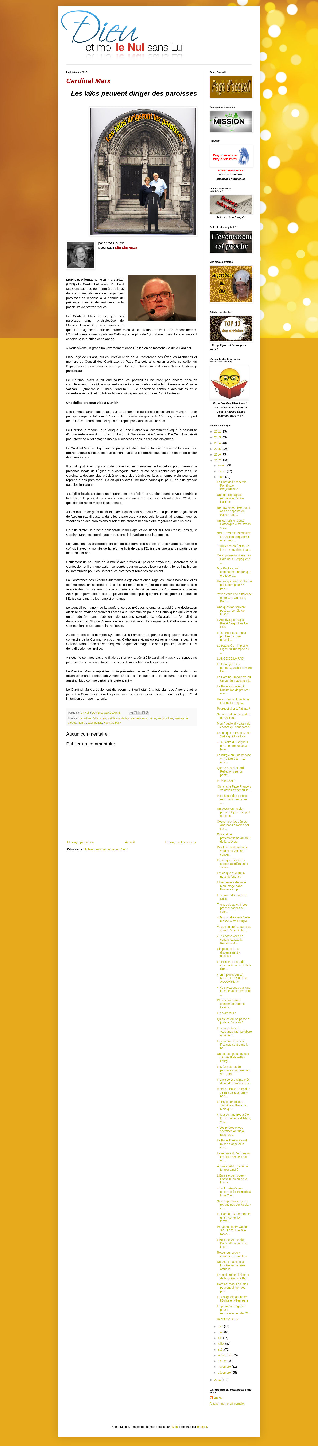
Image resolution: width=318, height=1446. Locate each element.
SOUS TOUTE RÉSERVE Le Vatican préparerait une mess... (234, 537)
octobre (223, 1361)
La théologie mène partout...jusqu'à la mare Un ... (234, 667)
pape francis (95, 722)
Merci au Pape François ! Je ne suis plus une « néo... (233, 1092)
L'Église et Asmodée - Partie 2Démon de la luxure (232, 1243)
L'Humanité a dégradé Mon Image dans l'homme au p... (231, 886)
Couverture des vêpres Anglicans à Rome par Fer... (233, 825)
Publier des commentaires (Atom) (106, 849)
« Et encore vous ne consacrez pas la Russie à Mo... (230, 939)
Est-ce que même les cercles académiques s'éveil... (232, 863)
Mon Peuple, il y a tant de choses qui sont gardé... (234, 725)
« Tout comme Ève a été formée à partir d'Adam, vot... (234, 1118)
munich (82, 722)
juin (220, 1338)
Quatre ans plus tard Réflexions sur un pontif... (230, 771)
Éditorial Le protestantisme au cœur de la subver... (234, 838)
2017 (218, 460)
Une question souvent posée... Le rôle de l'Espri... (231, 610)
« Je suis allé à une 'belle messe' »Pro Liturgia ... (233, 919)
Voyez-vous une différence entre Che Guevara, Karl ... (234, 597)
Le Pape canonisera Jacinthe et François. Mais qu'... (232, 1105)
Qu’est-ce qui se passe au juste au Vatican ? (234, 1020)
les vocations (165, 718)
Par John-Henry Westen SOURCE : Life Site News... (232, 1230)
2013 (218, 437)
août (221, 1349)
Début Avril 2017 (228, 1319)
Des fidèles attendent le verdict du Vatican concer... (232, 851)
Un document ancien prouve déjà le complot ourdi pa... (233, 812)
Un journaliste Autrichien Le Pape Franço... (233, 701)
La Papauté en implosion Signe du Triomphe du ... (233, 649)
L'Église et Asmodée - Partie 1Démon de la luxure (232, 1179)
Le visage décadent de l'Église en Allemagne (232, 1298)
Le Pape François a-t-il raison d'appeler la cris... (232, 1144)
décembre (225, 1372)
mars (221, 477)
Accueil (130, 842)
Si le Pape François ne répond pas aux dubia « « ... (234, 1205)
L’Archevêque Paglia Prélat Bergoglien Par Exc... (232, 623)
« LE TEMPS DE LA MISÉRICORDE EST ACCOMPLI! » (232, 978)
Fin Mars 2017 (226, 1013)
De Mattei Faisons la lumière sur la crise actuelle (231, 1265)
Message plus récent (80, 842)
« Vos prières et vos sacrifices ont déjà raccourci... (230, 1131)
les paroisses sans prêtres (140, 718)
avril (221, 1326)
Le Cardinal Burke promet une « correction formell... (234, 1217)
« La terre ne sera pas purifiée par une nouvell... (231, 636)
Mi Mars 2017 (226, 780)
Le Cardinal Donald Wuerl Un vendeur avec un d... (234, 678)
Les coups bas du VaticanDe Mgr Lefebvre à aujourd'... (234, 1032)
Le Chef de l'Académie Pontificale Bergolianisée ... (232, 485)
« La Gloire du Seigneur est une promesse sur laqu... (233, 745)
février (222, 471)
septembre (225, 1355)
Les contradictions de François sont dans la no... (232, 1044)
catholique (85, 718)
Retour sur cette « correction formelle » (232, 1254)
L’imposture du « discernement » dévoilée (228, 952)
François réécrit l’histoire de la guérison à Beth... (234, 1276)
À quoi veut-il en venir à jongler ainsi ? (232, 1167)
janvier (222, 465)
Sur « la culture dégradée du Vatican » (233, 716)
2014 (218, 443)
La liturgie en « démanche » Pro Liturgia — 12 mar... (234, 758)
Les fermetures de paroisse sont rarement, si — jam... (234, 1070)
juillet (221, 1343)
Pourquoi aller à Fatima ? (233, 708)
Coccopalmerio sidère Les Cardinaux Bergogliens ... (234, 559)
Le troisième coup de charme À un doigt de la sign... (234, 965)
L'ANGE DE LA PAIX (230, 658)
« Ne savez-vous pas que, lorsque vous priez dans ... (234, 991)
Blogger (202, 1426)
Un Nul (218, 1398)
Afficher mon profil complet (227, 1403)
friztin (174, 1426)
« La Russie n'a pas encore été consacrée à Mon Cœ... (234, 1192)
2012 (218, 431)
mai (220, 1332)
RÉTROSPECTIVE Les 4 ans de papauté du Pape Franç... (233, 511)
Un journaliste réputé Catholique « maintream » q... (234, 524)
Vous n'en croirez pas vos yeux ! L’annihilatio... (234, 928)
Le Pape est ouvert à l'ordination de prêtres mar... (232, 690)
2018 (218, 1379)
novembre (225, 1366)
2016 (218, 454)
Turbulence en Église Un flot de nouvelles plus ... (234, 547)
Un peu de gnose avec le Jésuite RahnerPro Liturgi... (233, 1057)
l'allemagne (99, 718)
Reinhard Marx (112, 722)
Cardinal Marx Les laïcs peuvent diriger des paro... (232, 1287)
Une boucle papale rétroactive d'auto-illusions (230, 498)
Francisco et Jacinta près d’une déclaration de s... (234, 1081)
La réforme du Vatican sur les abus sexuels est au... (234, 1157)
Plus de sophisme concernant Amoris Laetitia (231, 1003)
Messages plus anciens (180, 842)
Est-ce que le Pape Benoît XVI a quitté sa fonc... (234, 734)
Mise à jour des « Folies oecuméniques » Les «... (232, 799)
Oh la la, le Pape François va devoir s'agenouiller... (234, 788)
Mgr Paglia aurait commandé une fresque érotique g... (234, 572)
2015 (218, 448)
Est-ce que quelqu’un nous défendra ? (231, 874)
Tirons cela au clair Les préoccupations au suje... (232, 908)
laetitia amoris (116, 718)
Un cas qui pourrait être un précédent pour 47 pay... (234, 584)
